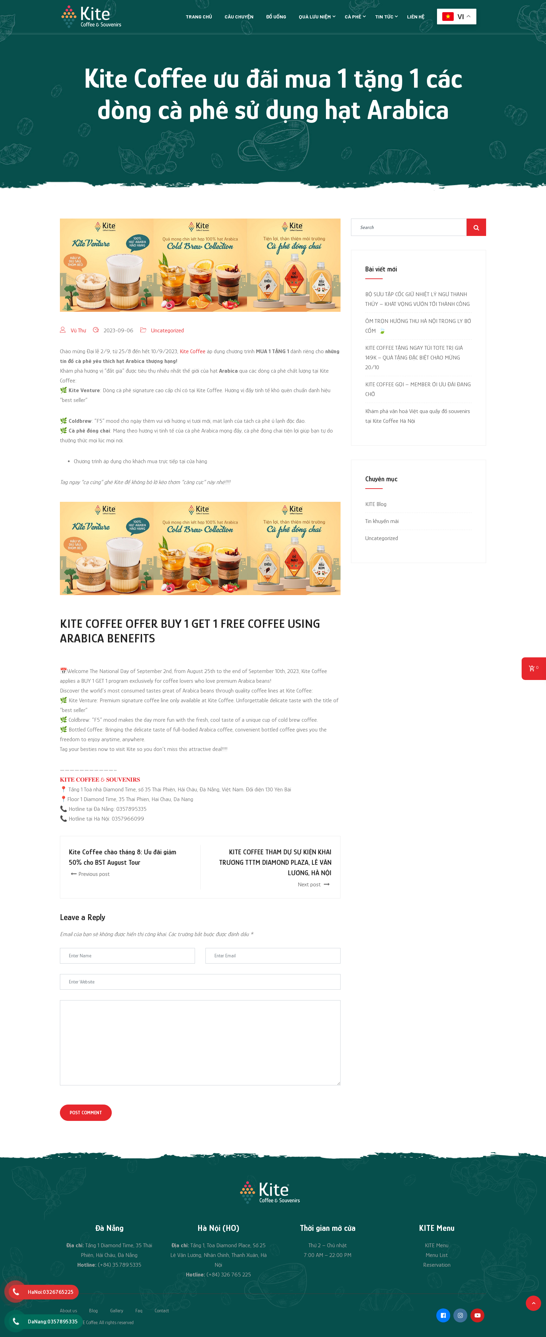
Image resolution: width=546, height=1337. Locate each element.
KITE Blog (376, 504)
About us (68, 1310)
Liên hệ (415, 16)
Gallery (116, 1310)
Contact (162, 1310)
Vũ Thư (78, 330)
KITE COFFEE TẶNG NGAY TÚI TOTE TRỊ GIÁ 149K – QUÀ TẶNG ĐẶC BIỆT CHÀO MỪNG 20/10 (414, 358)
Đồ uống (276, 16)
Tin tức (384, 16)
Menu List (437, 1255)
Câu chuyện (239, 16)
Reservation (437, 1264)
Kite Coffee (192, 351)
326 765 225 (236, 1274)
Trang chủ (199, 16)
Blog (93, 1310)
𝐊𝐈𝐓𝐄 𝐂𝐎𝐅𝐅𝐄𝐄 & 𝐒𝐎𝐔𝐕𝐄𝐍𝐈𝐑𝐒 (100, 779)
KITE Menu (436, 1245)
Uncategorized (167, 330)
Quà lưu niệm (315, 16)
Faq (138, 1310)
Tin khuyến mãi (382, 521)
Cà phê (353, 16)
